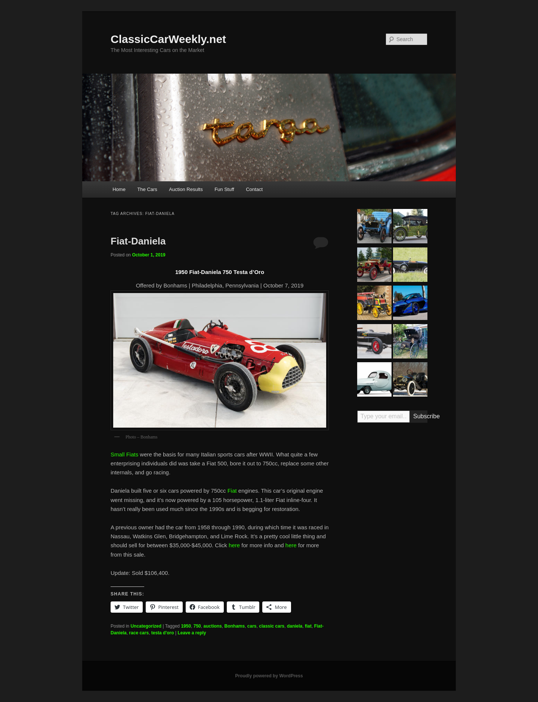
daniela (294, 626)
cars (252, 626)
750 (197, 626)
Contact (254, 189)
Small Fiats (124, 454)
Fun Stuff (224, 189)
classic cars (271, 626)
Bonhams (234, 626)
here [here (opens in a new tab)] (234, 545)
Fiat (232, 490)
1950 (186, 626)
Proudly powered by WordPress (269, 675)
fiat (308, 626)
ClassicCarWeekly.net (168, 39)
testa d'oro (162, 632)
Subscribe (420, 416)
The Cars (147, 189)
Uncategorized (145, 626)
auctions (212, 626)
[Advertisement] (392, 545)
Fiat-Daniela (138, 241)
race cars (139, 632)
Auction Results (185, 189)
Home (119, 189)
